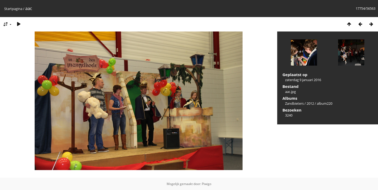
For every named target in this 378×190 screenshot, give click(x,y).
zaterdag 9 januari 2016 (303, 79)
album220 (324, 103)
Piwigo (206, 184)
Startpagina (13, 8)
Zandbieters (294, 103)
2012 (310, 103)
